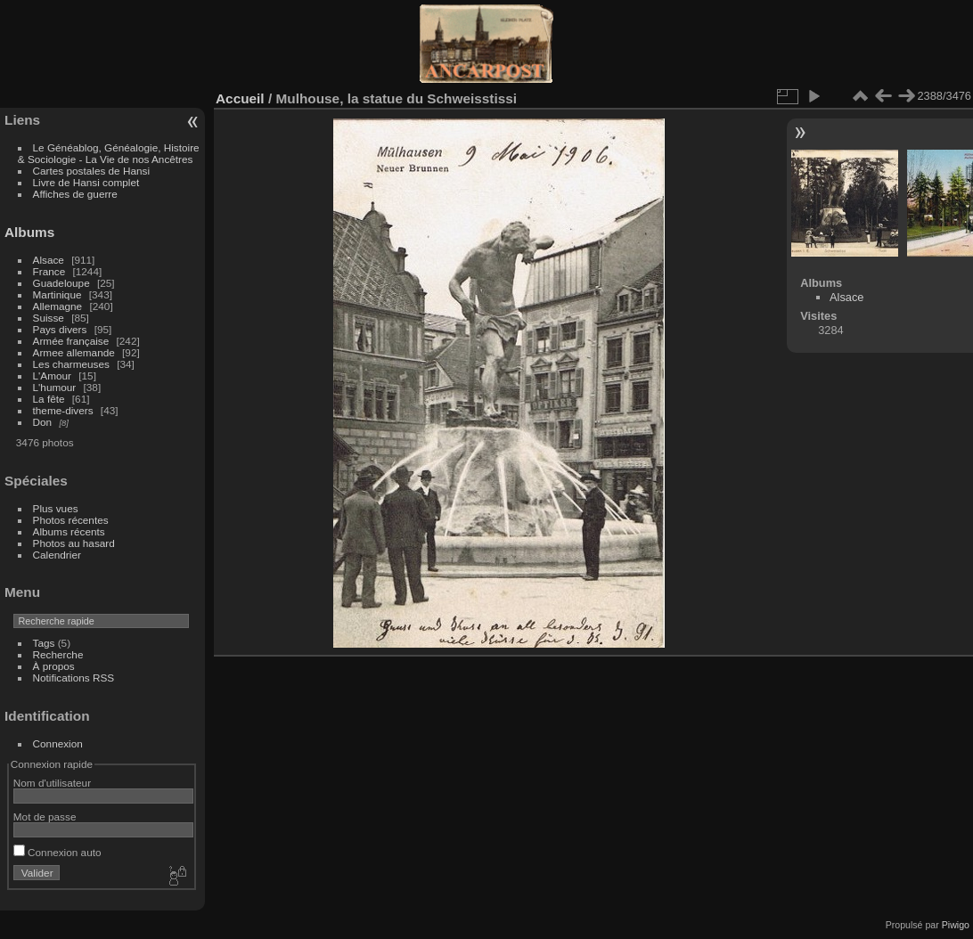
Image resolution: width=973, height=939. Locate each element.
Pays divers (60, 329)
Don (43, 422)
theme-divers (63, 410)
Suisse (48, 317)
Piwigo (955, 924)
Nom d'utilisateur (52, 782)
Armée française (71, 341)
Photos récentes (71, 520)
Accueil (240, 98)
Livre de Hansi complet (86, 182)
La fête (49, 398)
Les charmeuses (71, 364)
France (49, 271)
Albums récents (69, 531)
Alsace (48, 259)
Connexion (58, 743)
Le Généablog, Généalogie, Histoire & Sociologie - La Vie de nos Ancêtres (109, 153)
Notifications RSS (74, 677)
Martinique (57, 294)
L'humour (55, 387)
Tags (44, 643)
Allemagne (58, 306)
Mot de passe (45, 816)
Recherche (58, 654)
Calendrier (57, 554)
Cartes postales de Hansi (91, 170)
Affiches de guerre (75, 194)
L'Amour (52, 375)
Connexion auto (57, 852)
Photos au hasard (74, 543)
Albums (29, 232)
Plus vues (55, 508)
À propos (54, 666)
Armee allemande (74, 352)
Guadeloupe (61, 283)
